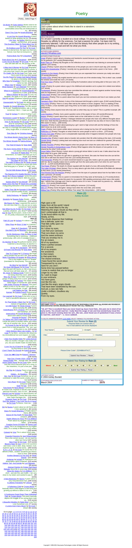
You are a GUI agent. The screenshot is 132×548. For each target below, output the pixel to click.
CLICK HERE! (67, 318)
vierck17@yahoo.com (51, 53)
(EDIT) (47, 19)
